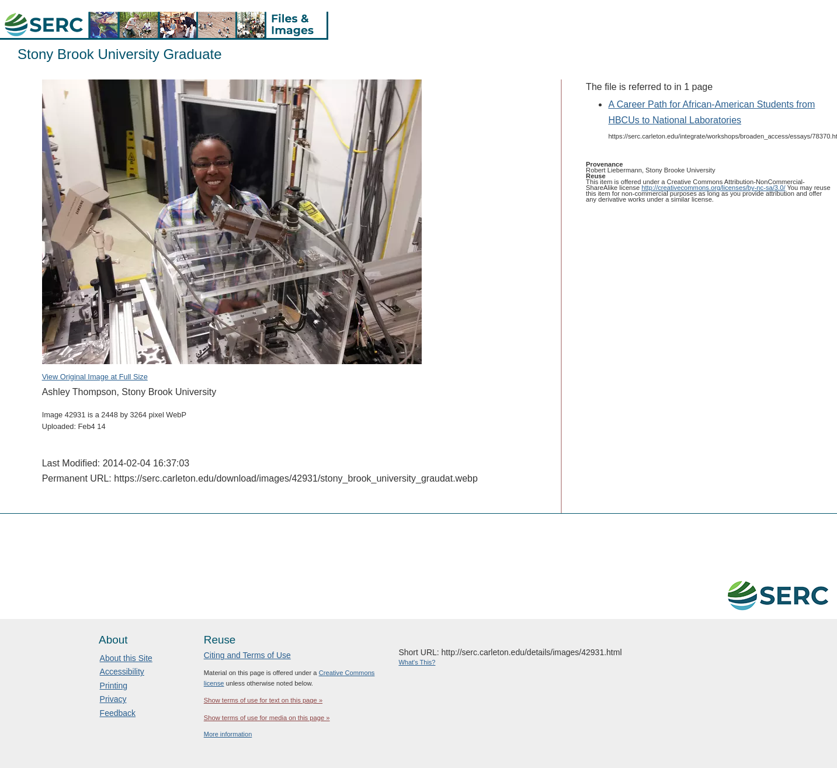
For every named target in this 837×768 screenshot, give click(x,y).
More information (228, 734)
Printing (113, 685)
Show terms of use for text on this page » (263, 700)
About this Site (126, 658)
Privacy (113, 699)
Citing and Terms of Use (247, 655)
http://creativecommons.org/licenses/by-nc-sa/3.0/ (713, 187)
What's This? (416, 662)
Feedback (118, 713)
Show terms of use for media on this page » (267, 717)
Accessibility (122, 671)
